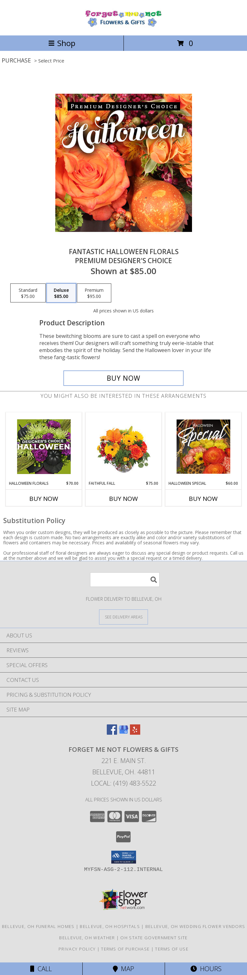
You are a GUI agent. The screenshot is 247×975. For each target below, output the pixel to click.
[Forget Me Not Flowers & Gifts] (123, 26)
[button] (123, 857)
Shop (61, 43)
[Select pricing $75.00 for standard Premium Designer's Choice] (28, 293)
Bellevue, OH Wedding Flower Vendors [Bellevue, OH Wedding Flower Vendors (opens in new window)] (195, 926)
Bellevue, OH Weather (87, 938)
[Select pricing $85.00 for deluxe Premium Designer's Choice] (61, 293)
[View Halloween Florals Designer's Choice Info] (44, 446)
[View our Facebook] (112, 732)
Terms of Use (171, 949)
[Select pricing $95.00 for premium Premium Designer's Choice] (94, 293)
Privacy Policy (77, 949)
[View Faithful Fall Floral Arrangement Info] (124, 446)
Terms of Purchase (125, 949)
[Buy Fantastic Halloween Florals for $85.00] (123, 378)
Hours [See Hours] (206, 968)
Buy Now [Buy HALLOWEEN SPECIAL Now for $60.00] (203, 498)
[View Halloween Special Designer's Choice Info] (203, 446)
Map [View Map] (123, 968)
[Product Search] (125, 579)
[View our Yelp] (135, 732)
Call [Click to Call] (41, 968)
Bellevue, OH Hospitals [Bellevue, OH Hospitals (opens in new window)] (110, 926)
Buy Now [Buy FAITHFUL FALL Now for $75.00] (123, 498)
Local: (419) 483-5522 (123, 783)
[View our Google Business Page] (123, 732)
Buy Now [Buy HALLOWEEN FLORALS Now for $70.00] (43, 498)
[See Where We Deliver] (123, 617)
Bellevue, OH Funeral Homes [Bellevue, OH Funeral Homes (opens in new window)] (38, 926)
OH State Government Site (154, 938)
